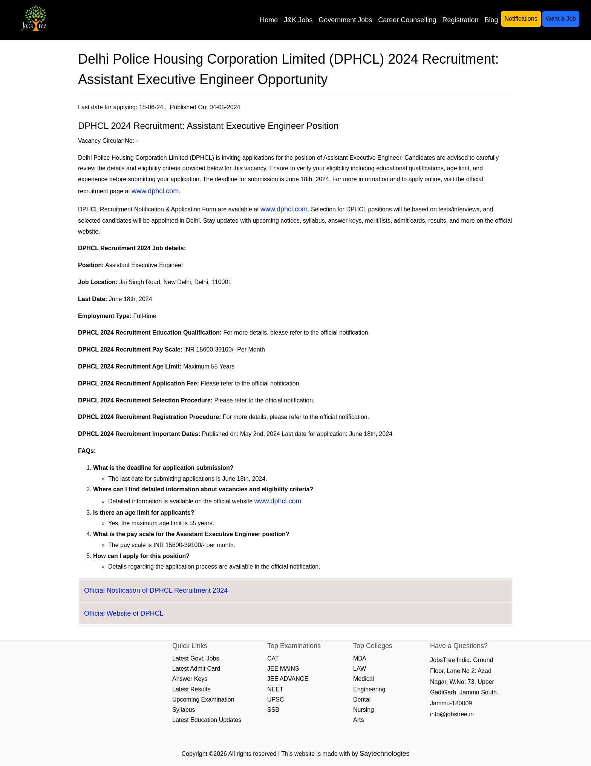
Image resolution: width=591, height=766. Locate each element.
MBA (359, 658)
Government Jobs (345, 20)
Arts (358, 720)
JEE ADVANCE (287, 679)
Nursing (363, 709)
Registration (460, 20)
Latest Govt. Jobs (195, 658)
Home (269, 20)
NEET (275, 689)
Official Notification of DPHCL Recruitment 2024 (156, 590)
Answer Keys (189, 679)
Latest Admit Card (196, 668)
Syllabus (183, 709)
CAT (273, 658)
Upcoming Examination (203, 699)
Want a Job (561, 18)
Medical (363, 679)
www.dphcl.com (155, 191)
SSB (273, 709)
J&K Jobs (298, 20)
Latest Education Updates (206, 720)
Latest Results (191, 689)
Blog (491, 20)
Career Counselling (407, 20)
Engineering (369, 689)
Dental (362, 699)
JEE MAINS (283, 668)
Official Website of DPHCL (123, 613)
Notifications (521, 18)
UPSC (275, 699)
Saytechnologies (384, 753)
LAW (359, 668)
